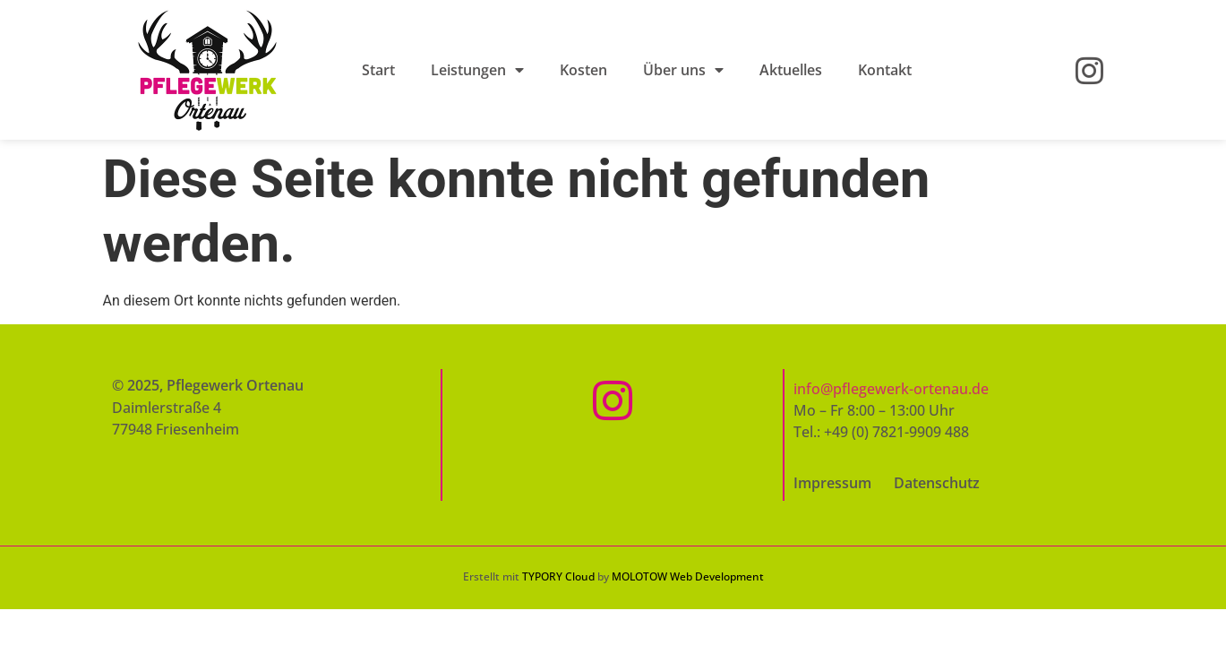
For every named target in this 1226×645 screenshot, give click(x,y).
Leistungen (477, 70)
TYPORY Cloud (558, 576)
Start (378, 70)
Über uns (683, 70)
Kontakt (885, 70)
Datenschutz (937, 483)
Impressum (832, 483)
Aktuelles (790, 70)
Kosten (583, 70)
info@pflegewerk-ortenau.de (891, 389)
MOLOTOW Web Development (688, 576)
